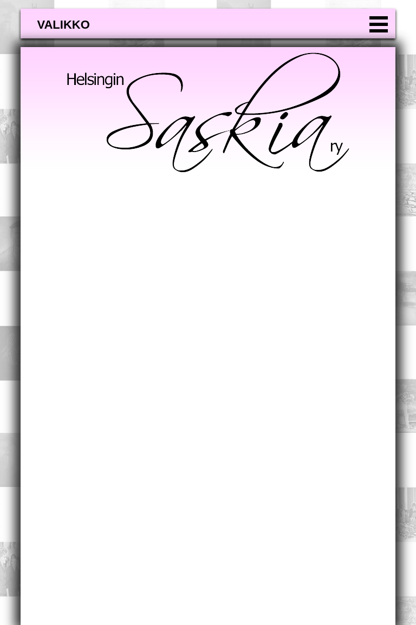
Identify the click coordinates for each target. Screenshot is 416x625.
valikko (63, 24)
